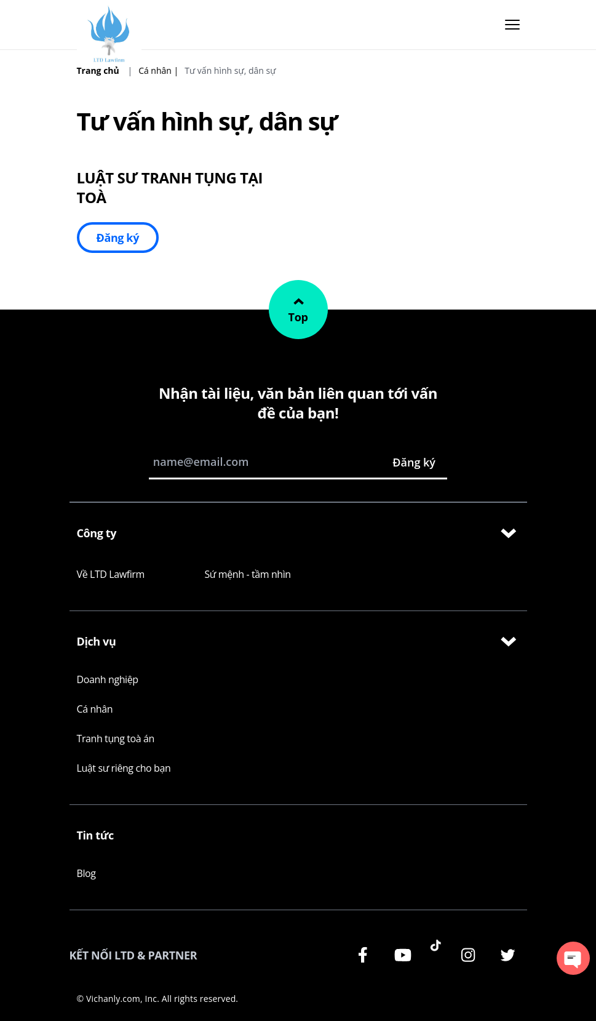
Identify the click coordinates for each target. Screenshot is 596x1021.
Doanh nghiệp (107, 679)
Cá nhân (95, 709)
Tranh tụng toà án (115, 738)
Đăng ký (118, 237)
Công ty (298, 534)
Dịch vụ (298, 642)
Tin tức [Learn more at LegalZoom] (95, 835)
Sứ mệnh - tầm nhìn (248, 574)
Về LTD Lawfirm (111, 574)
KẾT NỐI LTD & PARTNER (133, 955)
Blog (86, 873)
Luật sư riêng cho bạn (124, 768)
